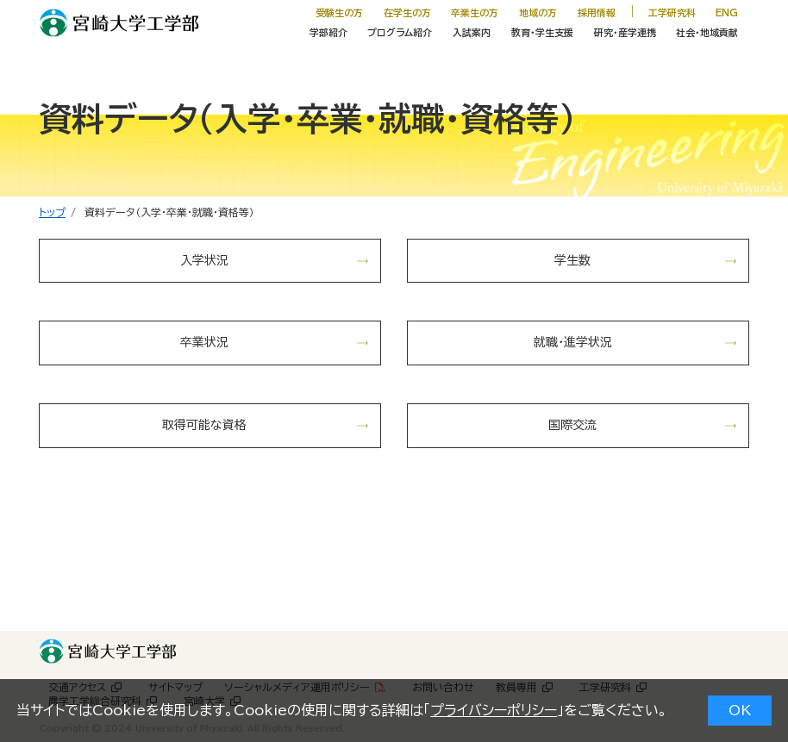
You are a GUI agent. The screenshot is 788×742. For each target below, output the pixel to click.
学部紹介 (328, 32)
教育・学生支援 (542, 32)
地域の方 (538, 12)
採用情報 (597, 12)
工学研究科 (672, 12)
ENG (727, 12)
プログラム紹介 (399, 32)
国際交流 (572, 425)
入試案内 (472, 32)
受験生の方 (339, 12)
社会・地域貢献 (707, 32)
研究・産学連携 (625, 32)
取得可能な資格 (204, 425)
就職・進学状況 (573, 342)
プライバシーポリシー (493, 710)
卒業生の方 (474, 12)
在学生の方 (407, 12)
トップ (52, 212)
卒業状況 (204, 342)
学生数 (572, 260)
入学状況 (204, 260)
